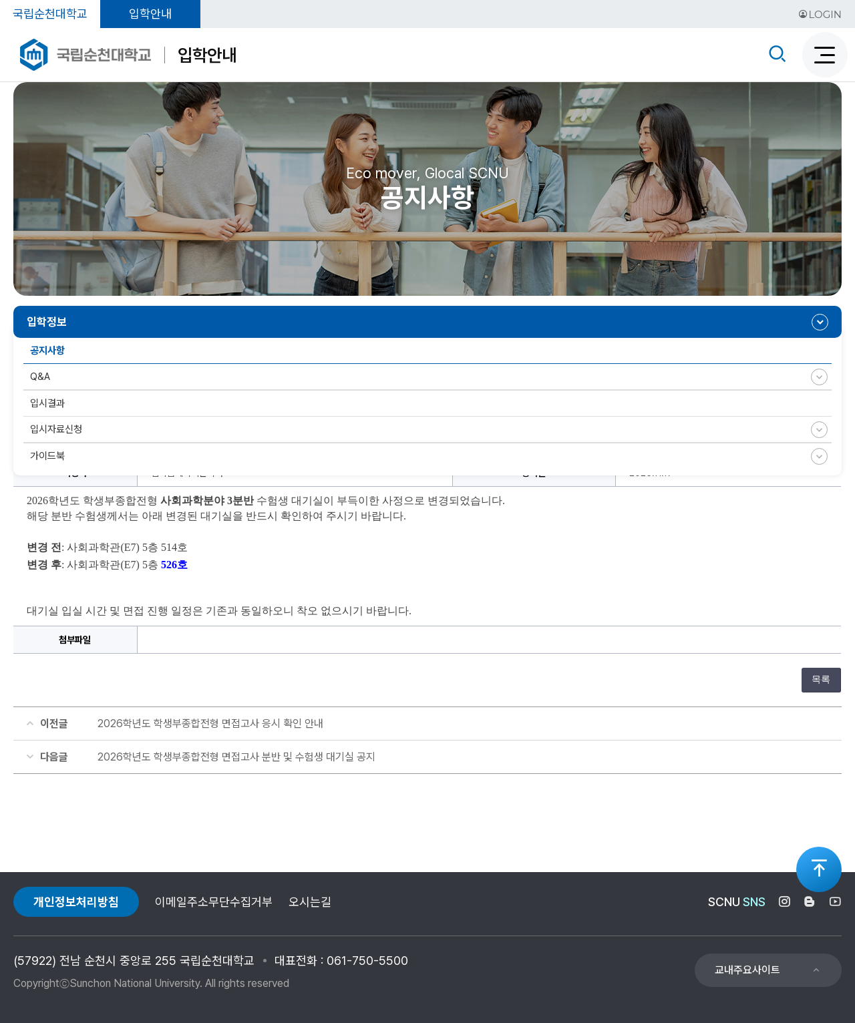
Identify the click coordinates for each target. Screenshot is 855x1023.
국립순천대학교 (50, 14)
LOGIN (820, 14)
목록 (821, 679)
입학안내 (150, 14)
